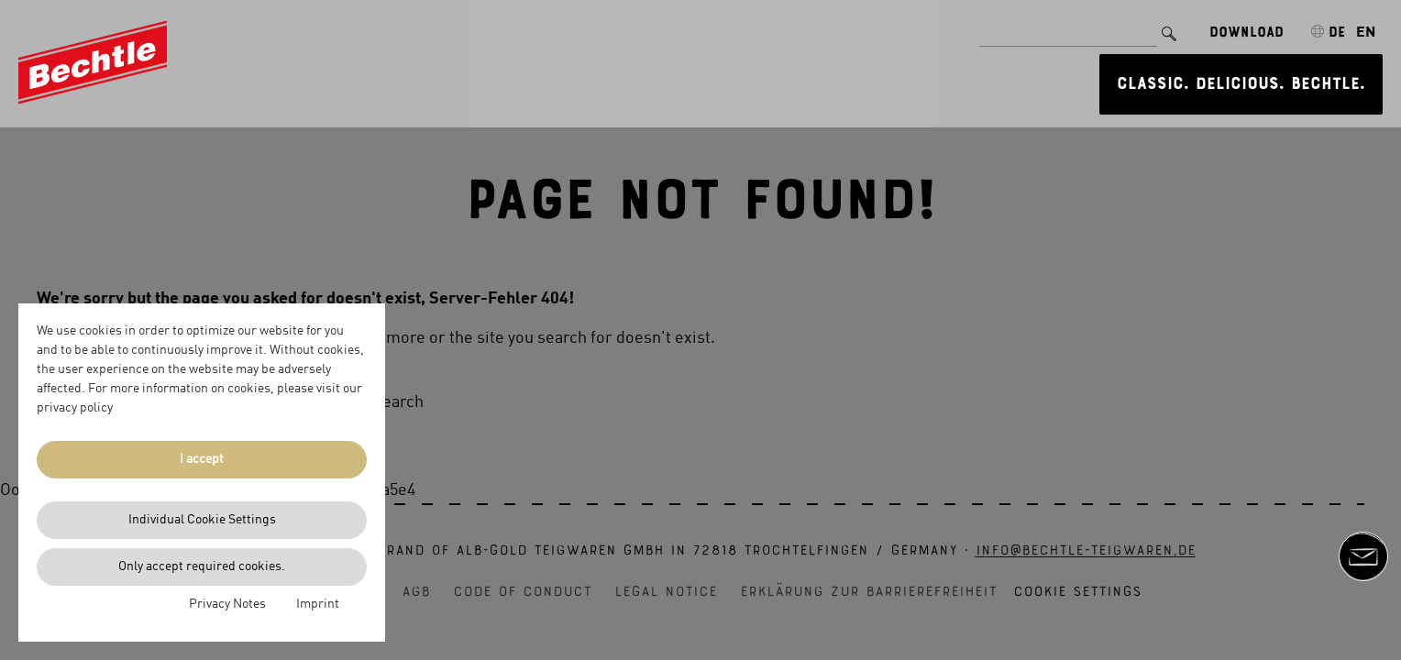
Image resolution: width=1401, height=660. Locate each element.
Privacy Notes (227, 604)
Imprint (317, 604)
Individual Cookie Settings (202, 519)
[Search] (1169, 26)
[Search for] (1068, 26)
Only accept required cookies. (201, 566)
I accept (202, 459)
